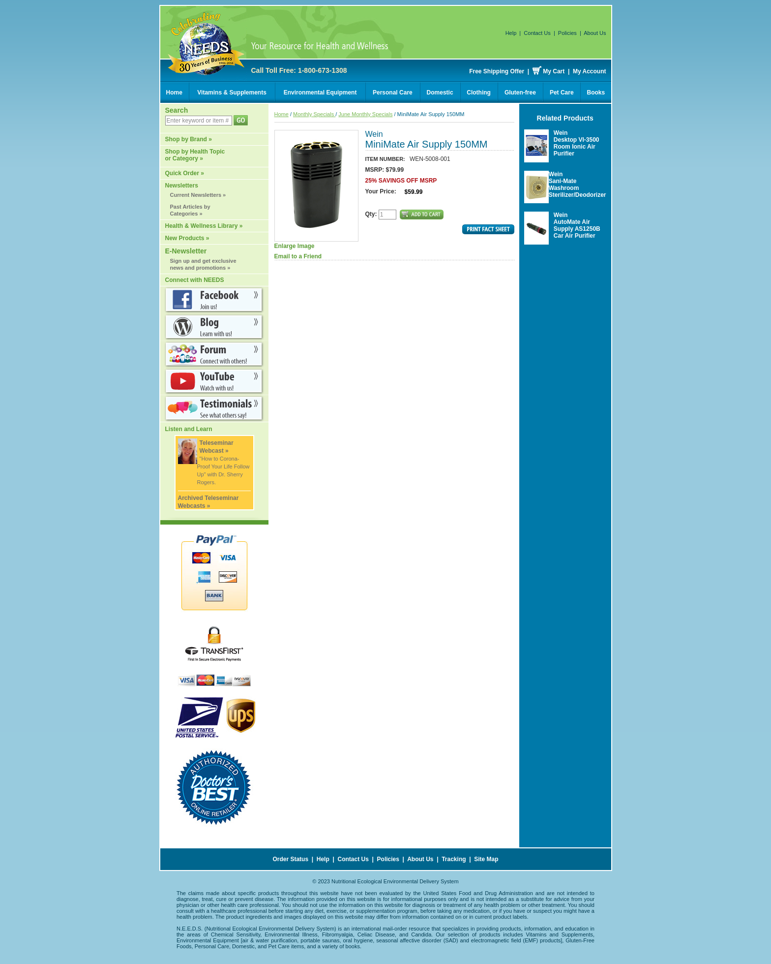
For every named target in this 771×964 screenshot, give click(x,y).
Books (596, 92)
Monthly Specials (314, 114)
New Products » (187, 238)
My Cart (553, 71)
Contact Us (537, 33)
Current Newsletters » (198, 195)
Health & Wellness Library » (204, 225)
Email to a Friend (298, 256)
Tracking (454, 859)
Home (174, 92)
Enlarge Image (316, 189)
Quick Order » (184, 173)
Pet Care (562, 92)
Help (511, 33)
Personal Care (393, 92)
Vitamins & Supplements (231, 92)
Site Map (486, 859)
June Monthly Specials (365, 114)
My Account (589, 71)
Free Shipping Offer (496, 71)
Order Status (290, 859)
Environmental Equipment (320, 92)
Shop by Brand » (188, 139)
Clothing (479, 92)
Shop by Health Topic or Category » (195, 155)
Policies (567, 33)
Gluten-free (520, 92)
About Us (595, 33)
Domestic (440, 92)
